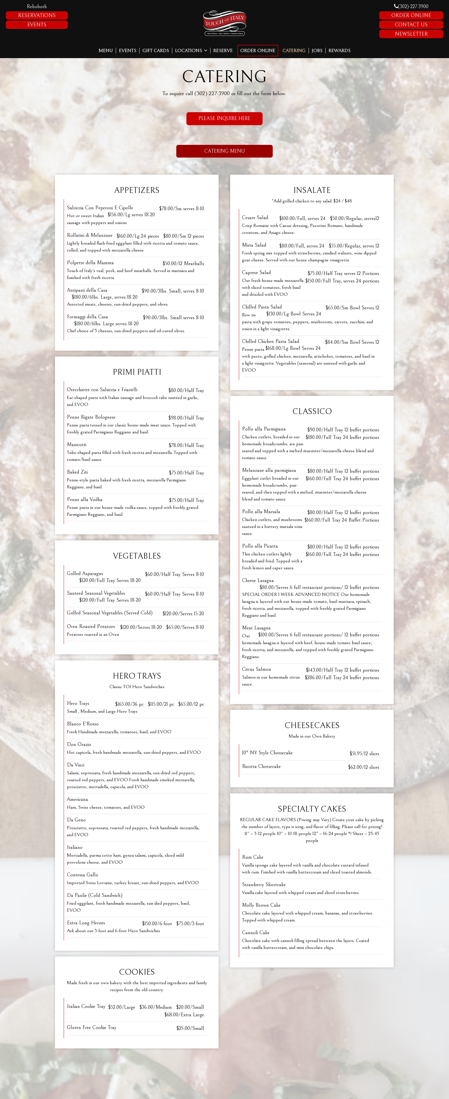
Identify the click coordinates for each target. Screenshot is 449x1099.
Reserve (223, 50)
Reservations (37, 15)
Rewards (340, 50)
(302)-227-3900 (411, 6)
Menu (106, 50)
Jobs (317, 50)
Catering (294, 50)
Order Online (411, 15)
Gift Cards (155, 50)
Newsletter (411, 34)
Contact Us (411, 25)
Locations (191, 50)
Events (36, 25)
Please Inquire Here (218, 120)
